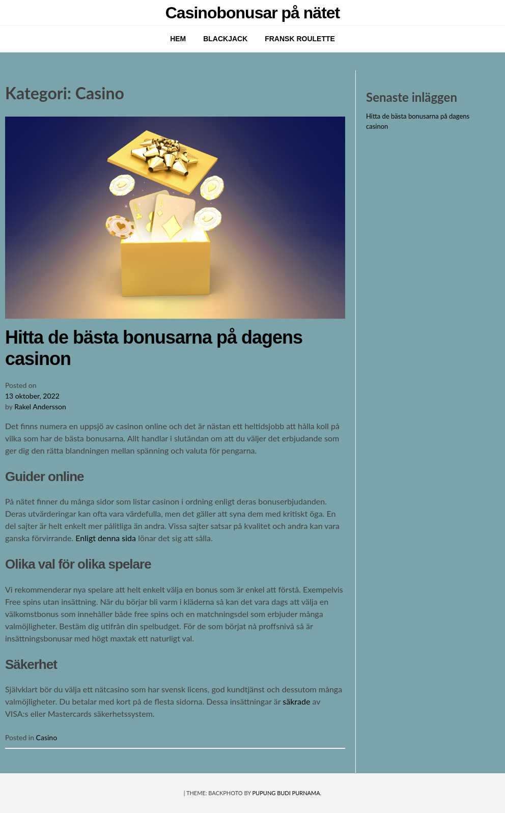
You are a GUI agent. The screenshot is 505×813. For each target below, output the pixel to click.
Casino (46, 737)
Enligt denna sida (105, 538)
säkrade (296, 701)
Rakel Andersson (40, 406)
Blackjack (225, 39)
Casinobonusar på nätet (252, 13)
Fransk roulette (300, 39)
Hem (178, 39)
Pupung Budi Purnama (286, 793)
